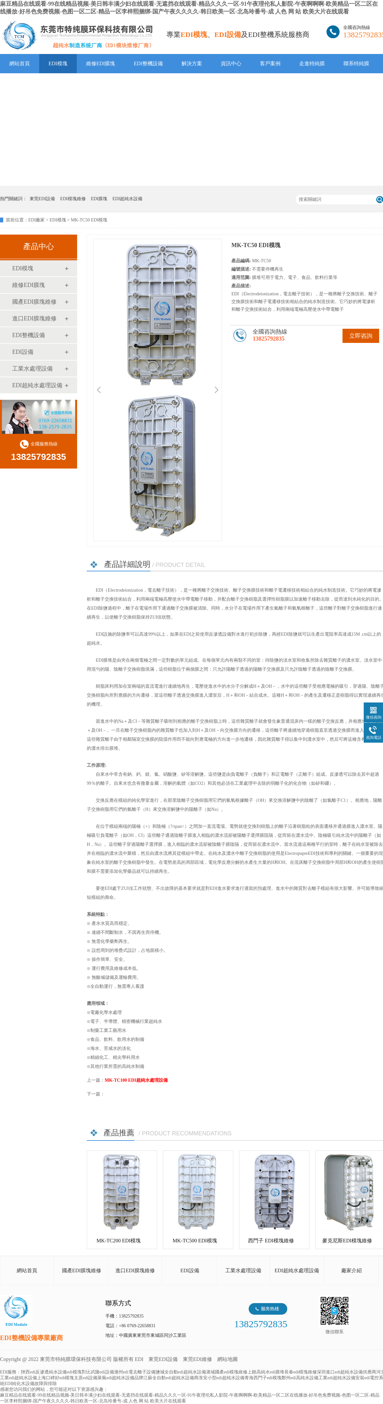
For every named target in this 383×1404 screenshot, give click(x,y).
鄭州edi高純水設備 (299, 1377)
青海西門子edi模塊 (263, 1377)
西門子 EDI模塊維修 (271, 1240)
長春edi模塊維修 (300, 1372)
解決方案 (192, 63)
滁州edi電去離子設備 (135, 1372)
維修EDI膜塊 (100, 63)
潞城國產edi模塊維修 (226, 1372)
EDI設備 (22, 352)
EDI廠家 (36, 220)
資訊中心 (231, 63)
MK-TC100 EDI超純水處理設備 (136, 1080)
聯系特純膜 (356, 63)
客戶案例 (270, 63)
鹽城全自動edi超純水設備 (181, 1372)
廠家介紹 (351, 1270)
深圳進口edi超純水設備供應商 (346, 1372)
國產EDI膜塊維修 (34, 302)
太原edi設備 (85, 1377)
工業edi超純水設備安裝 (341, 1377)
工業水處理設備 (32, 368)
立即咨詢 (360, 336)
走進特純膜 (312, 63)
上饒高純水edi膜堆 (265, 1372)
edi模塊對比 (78, 1372)
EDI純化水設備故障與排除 (30, 1383)
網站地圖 (227, 1359)
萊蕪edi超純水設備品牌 (120, 1377)
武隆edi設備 (102, 1372)
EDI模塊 (58, 63)
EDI (77, 35)
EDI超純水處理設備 (37, 385)
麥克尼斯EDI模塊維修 (347, 1240)
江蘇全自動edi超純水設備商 (170, 1377)
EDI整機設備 (148, 63)
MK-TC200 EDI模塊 (118, 1240)
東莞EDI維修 (197, 1359)
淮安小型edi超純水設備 (222, 1377)
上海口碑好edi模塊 (55, 1377)
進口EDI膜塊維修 (34, 318)
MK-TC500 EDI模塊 (195, 1240)
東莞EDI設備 (163, 1359)
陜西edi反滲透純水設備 (44, 1372)
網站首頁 (19, 63)
